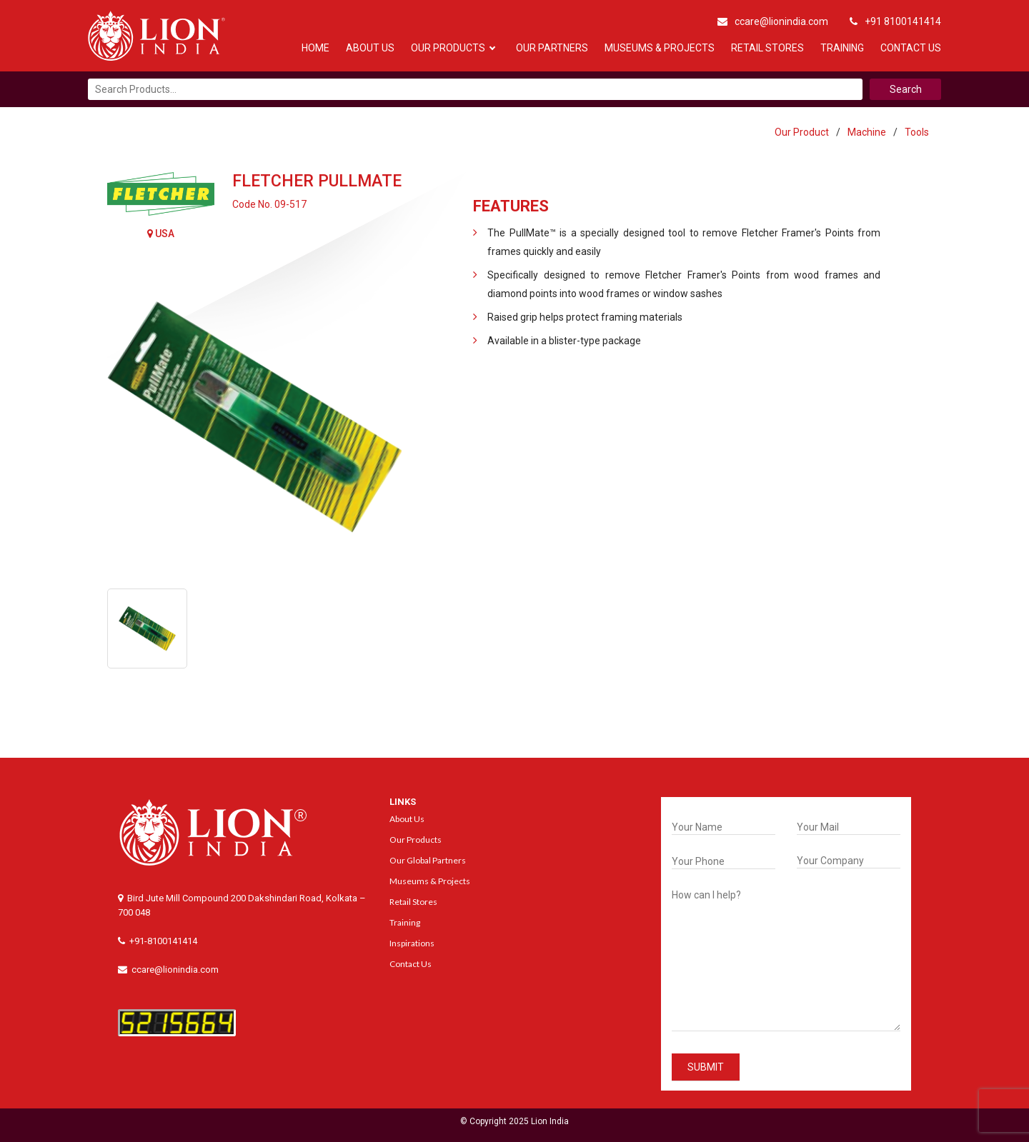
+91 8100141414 (895, 21)
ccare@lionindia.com (772, 21)
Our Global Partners (427, 860)
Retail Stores (767, 48)
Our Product (802, 132)
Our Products (448, 48)
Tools (917, 132)
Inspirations (411, 943)
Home (315, 48)
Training (842, 48)
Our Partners (552, 48)
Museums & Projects (660, 48)
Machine (866, 132)
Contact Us (910, 48)
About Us (370, 48)
